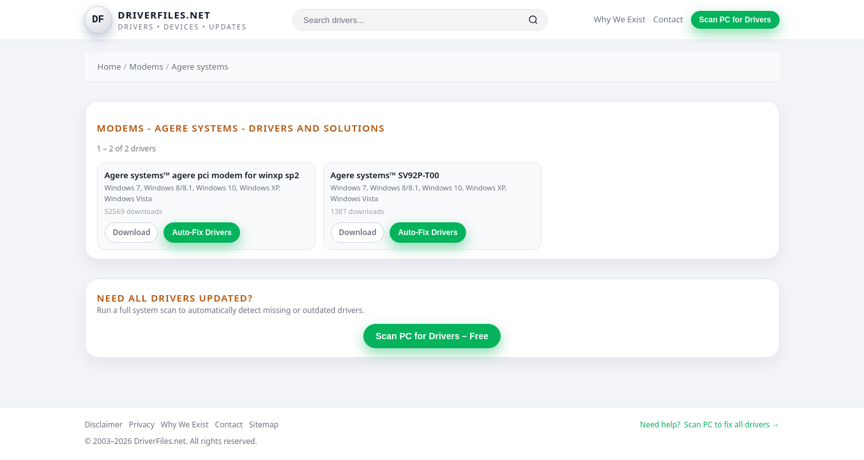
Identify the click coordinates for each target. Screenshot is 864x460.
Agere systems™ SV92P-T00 (385, 175)
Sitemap (263, 424)
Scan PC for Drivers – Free (432, 336)
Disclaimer (104, 424)
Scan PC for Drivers (735, 19)
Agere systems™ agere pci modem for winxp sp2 (202, 175)
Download (132, 232)
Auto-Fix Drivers (201, 232)
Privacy (142, 424)
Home (109, 66)
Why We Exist (620, 19)
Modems (146, 66)
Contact (668, 19)
